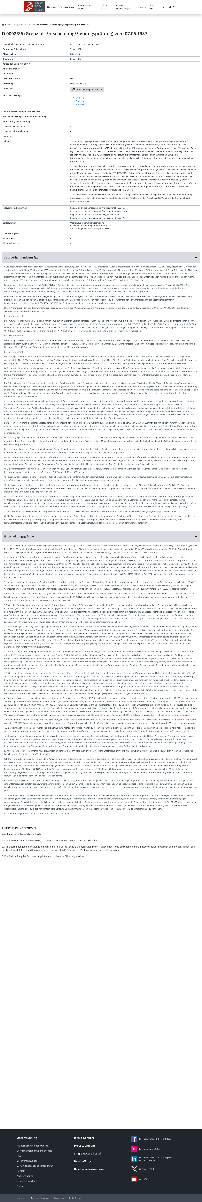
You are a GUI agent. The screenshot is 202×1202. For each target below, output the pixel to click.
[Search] (163, 7)
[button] (101, 257)
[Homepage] (3, 25)
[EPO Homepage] (34, 7)
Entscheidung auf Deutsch (87, 89)
